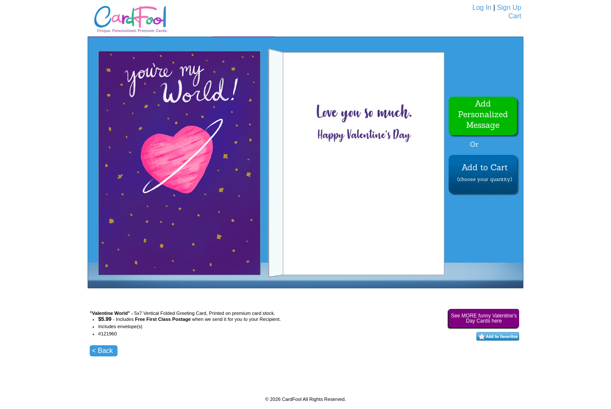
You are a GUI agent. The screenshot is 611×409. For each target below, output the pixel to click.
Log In (482, 7)
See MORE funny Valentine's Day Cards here (484, 318)
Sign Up (509, 7)
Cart (514, 16)
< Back (102, 350)
